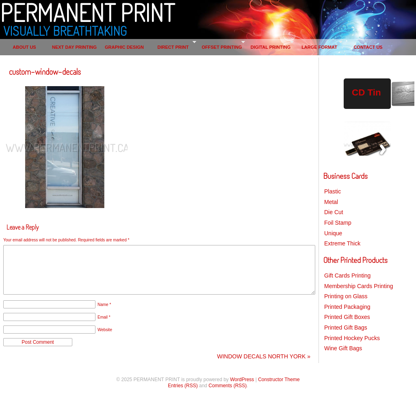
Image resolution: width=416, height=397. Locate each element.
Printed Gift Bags (345, 327)
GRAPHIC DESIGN (124, 47)
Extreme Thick (342, 243)
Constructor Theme (279, 379)
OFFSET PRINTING (222, 47)
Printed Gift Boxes (347, 317)
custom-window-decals (45, 71)
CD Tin (366, 92)
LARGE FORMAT (319, 47)
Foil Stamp (337, 222)
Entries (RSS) (182, 385)
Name (104, 304)
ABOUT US (24, 47)
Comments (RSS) (227, 385)
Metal (331, 202)
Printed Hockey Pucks (352, 338)
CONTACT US (367, 47)
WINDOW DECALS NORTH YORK (263, 356)
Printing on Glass (346, 296)
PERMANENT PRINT (87, 12)
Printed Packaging (347, 307)
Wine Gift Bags (343, 348)
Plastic (332, 191)
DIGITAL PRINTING (271, 47)
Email (104, 317)
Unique (333, 233)
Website (105, 330)
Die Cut (333, 212)
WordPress (242, 379)
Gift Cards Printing (347, 275)
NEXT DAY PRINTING (74, 47)
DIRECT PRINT (173, 47)
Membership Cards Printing (358, 286)
